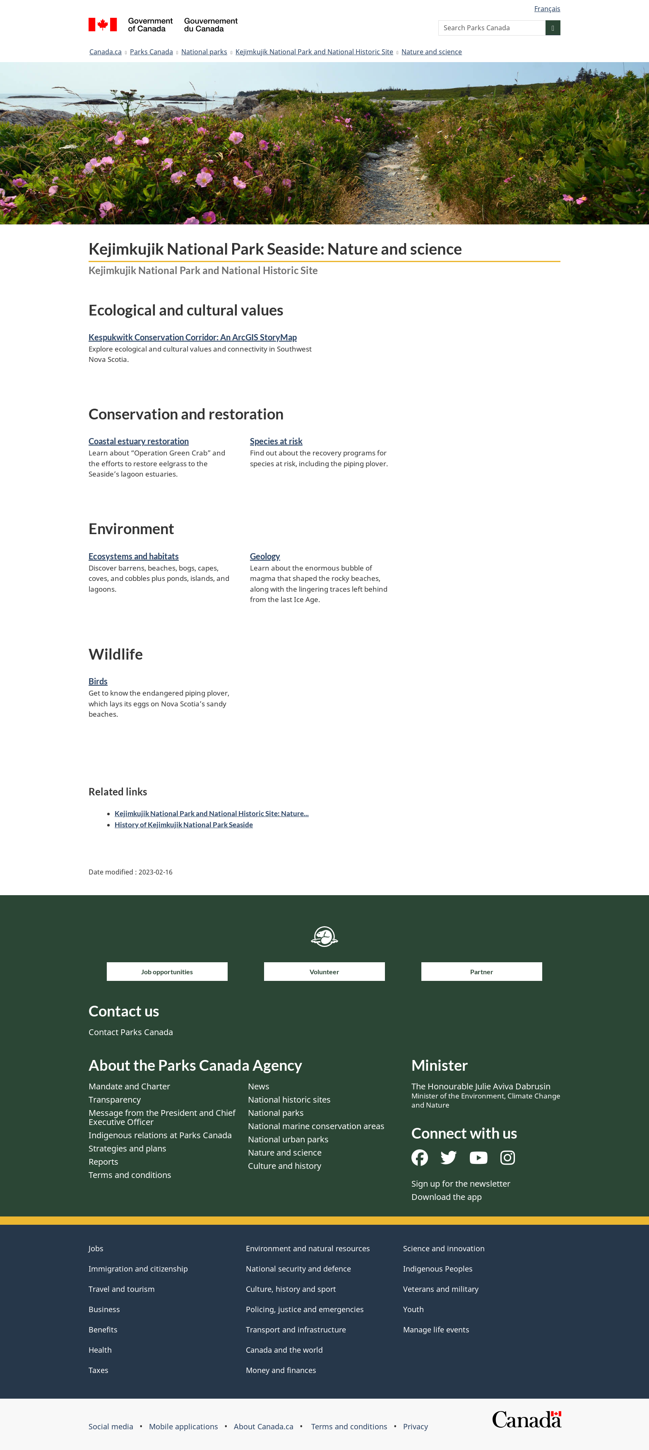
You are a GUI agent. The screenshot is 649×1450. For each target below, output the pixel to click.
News (258, 1086)
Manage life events (436, 1329)
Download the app (446, 1196)
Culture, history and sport (291, 1289)
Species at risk (276, 441)
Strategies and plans (127, 1148)
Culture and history (284, 1165)
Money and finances (281, 1370)
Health (100, 1350)
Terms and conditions (130, 1174)
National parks (204, 51)
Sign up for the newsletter (460, 1183)
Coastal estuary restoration (139, 441)
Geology (265, 556)
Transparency (115, 1099)
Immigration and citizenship (138, 1269)
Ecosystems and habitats (134, 556)
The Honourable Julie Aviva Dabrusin (485, 1095)
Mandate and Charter (129, 1086)
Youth (413, 1309)
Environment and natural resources (308, 1248)
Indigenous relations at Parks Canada (160, 1135)
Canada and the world (284, 1350)
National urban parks (288, 1139)
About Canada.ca (263, 1426)
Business (104, 1309)
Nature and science (431, 51)
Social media (111, 1426)
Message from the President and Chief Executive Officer (162, 1117)
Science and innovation (444, 1248)
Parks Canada (151, 51)
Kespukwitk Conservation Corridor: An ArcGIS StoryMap (193, 337)
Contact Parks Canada (131, 1032)
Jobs (96, 1248)
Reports (103, 1161)
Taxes (98, 1370)
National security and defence (298, 1269)
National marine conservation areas (316, 1126)
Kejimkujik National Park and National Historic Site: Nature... (212, 813)
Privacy (415, 1426)
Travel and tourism (122, 1289)
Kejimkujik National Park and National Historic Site (314, 51)
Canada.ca (105, 51)
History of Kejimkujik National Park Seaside (184, 824)
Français (547, 8)
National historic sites (289, 1099)
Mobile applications (183, 1426)
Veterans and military (440, 1289)
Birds (98, 681)
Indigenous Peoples (438, 1269)
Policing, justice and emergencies (305, 1309)
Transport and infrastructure (296, 1329)
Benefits (103, 1329)
